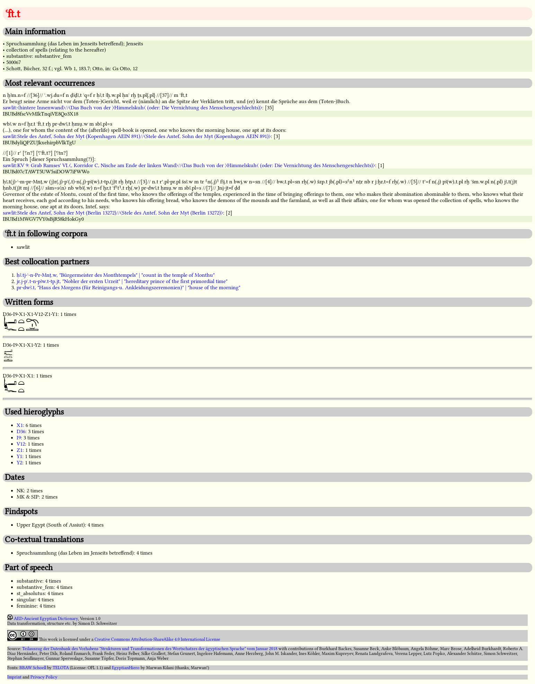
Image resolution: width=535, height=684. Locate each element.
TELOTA (61, 667)
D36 (21, 431)
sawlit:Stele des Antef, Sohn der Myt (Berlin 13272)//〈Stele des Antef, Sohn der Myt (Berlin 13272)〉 (113, 213)
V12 (21, 444)
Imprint (14, 677)
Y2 (19, 462)
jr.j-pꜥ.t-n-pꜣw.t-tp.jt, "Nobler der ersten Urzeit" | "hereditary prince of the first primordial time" (122, 281)
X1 (20, 425)
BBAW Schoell (32, 667)
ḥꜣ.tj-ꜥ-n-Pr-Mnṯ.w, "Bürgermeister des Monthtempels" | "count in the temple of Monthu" (116, 275)
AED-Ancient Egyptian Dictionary (46, 618)
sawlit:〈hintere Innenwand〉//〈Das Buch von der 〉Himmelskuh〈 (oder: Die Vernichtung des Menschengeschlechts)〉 (132, 107)
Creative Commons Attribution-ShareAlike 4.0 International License (157, 639)
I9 (19, 438)
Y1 (19, 456)
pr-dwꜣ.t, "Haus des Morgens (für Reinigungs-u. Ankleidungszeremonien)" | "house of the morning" (128, 287)
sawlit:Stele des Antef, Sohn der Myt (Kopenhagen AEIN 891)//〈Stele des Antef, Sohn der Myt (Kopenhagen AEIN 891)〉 (137, 136)
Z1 (20, 450)
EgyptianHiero (126, 667)
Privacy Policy (43, 677)
